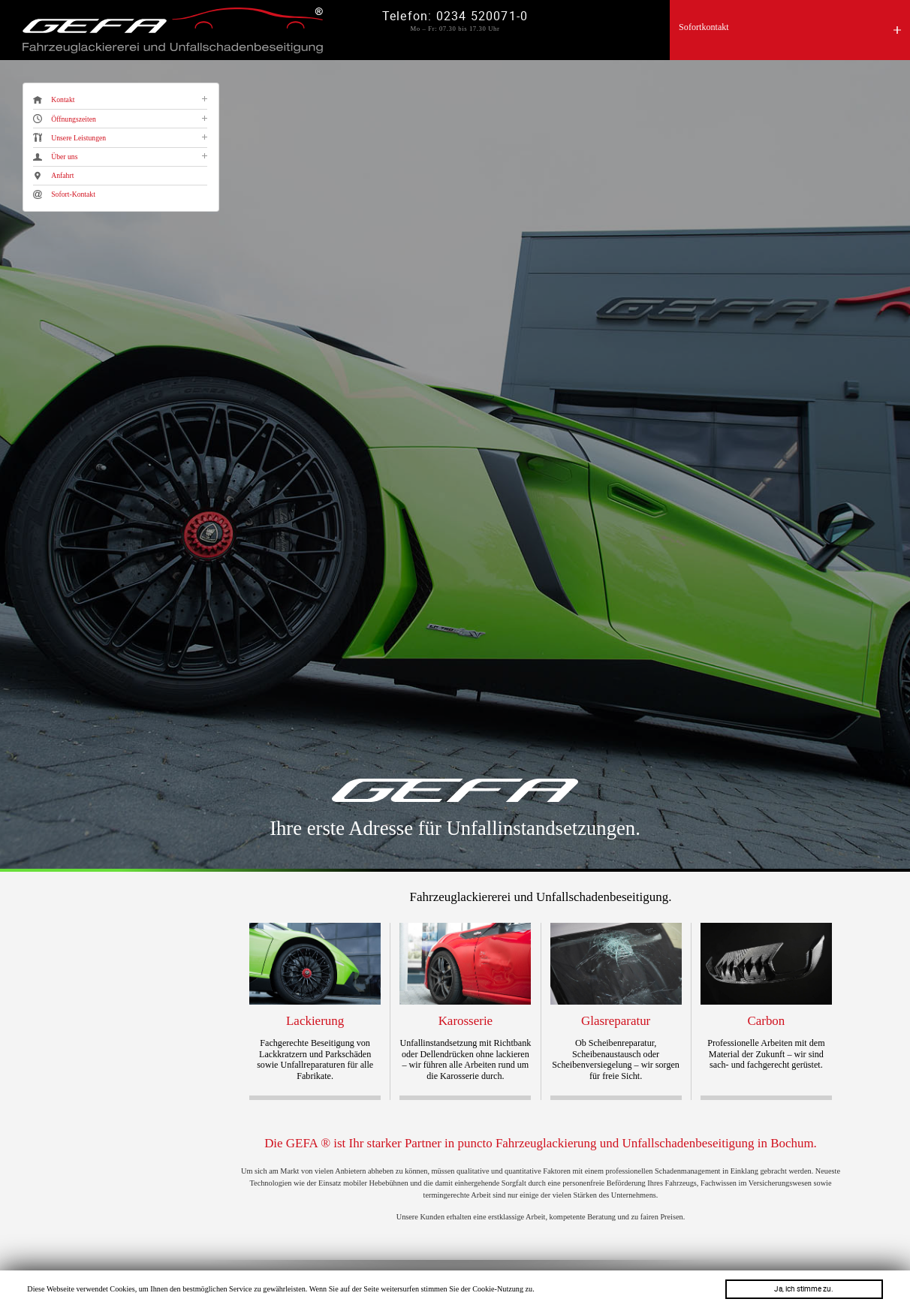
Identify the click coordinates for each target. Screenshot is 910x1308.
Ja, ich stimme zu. (803, 1289)
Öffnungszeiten (64, 119)
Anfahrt (53, 176)
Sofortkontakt (704, 27)
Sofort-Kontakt (64, 194)
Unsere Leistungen (69, 137)
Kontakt (53, 100)
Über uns (55, 157)
